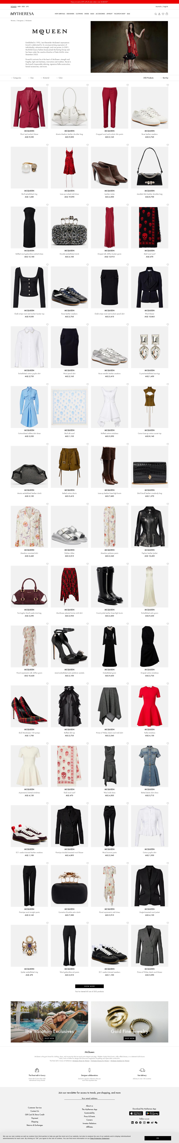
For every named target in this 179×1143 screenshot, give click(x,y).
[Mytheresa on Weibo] (152, 1122)
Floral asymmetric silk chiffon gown (29, 673)
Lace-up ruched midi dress (69, 194)
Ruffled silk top (69, 733)
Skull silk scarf (69, 433)
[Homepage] (22, 13)
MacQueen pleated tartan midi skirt (69, 613)
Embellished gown (109, 673)
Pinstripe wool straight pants (29, 912)
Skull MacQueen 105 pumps (29, 733)
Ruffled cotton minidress (109, 433)
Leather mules (110, 194)
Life (27, 7)
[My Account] (159, 14)
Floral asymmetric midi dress (109, 912)
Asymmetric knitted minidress (29, 793)
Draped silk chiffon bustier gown (109, 254)
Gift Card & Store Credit (34, 1114)
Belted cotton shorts (69, 493)
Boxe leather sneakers (150, 134)
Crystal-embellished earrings (149, 373)
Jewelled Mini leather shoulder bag (149, 194)
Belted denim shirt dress (149, 793)
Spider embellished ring (29, 972)
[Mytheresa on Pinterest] (140, 1122)
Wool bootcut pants (109, 852)
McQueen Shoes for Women (80, 1061)
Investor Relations (89, 1123)
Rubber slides (69, 553)
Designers (20, 20)
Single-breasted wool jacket (150, 912)
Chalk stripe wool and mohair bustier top (29, 314)
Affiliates (89, 1126)
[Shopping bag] (166, 13)
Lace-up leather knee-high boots (109, 493)
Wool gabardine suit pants (69, 972)
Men (19, 7)
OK (158, 1138)
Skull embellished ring (29, 194)
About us (89, 1105)
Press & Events (89, 1116)
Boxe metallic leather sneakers (110, 373)
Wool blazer (149, 314)
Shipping (34, 1121)
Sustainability (89, 1112)
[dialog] (89, 1137)
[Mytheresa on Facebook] (136, 1122)
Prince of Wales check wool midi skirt (109, 733)
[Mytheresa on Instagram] (144, 1122)
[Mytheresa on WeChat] (156, 1122)
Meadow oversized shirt (29, 553)
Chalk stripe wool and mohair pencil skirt (110, 314)
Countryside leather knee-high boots (109, 613)
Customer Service (35, 1107)
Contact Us (34, 1111)
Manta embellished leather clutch (29, 493)
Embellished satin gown (149, 613)
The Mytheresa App (89, 1109)
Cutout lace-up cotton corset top (149, 433)
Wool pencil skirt (69, 373)
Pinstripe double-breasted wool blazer (69, 852)
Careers (89, 1120)
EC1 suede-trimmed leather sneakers (29, 852)
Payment (35, 1118)
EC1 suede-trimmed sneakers (109, 972)
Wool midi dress (109, 793)
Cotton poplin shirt (149, 852)
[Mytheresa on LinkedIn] (132, 1122)
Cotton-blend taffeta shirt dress (29, 433)
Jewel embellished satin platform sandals (69, 673)
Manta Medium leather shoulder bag (69, 134)
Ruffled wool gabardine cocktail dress (29, 254)
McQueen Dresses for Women (100, 1061)
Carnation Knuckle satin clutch (69, 912)
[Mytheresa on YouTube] (148, 1122)
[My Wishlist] (163, 14)
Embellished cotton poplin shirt (29, 373)
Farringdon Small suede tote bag (29, 613)
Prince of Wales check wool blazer (149, 972)
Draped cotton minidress (150, 673)
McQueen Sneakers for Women (120, 1061)
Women (13, 7)
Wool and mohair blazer (29, 134)
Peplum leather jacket (149, 553)
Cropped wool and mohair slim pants (109, 134)
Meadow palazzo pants (109, 553)
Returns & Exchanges (35, 1125)
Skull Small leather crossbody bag (149, 493)
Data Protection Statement (99, 1138)
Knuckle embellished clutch (69, 254)
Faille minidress (149, 733)
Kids (23, 7)
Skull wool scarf (149, 254)
